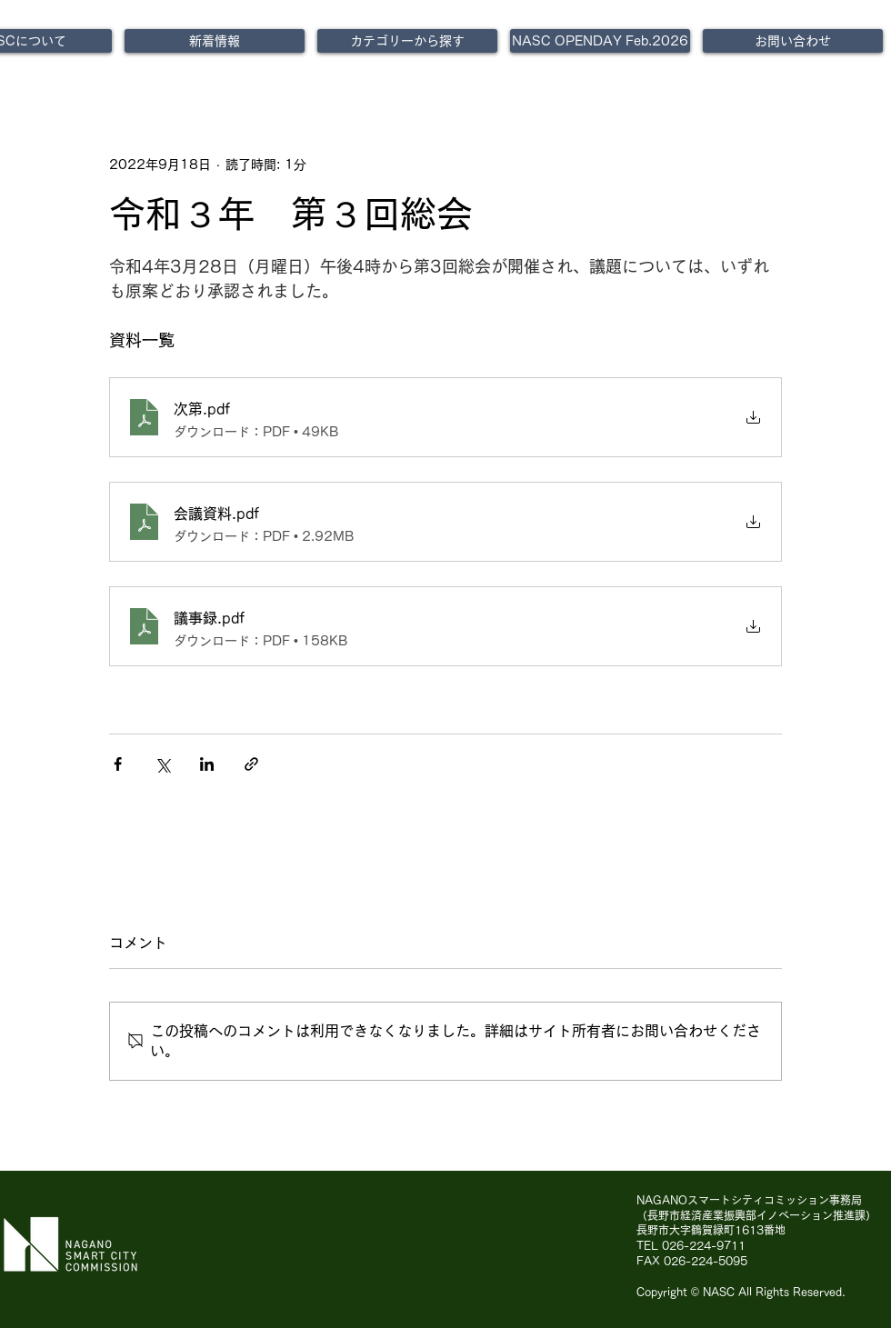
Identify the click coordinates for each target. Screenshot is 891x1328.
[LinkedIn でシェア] (206, 764)
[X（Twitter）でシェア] (162, 764)
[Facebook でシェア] (117, 764)
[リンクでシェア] (251, 764)
